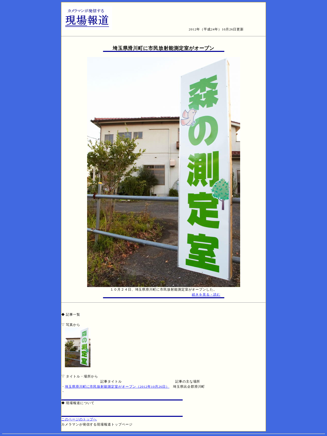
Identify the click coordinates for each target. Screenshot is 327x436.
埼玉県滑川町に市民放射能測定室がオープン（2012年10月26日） (117, 386)
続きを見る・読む (206, 294)
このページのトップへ (79, 419)
